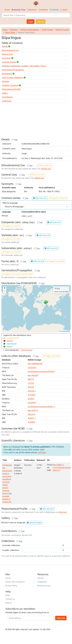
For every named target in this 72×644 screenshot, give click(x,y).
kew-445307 (33, 375)
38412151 (56, 470)
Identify (54, 10)
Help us (8, 603)
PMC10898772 (58, 465)
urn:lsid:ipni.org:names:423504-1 (41, 371)
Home (7, 10)
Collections (32, 10)
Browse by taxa (44, 586)
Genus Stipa (10, 32)
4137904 (31, 395)
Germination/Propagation (13, 70)
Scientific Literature (10, 85)
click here (42, 452)
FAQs (7, 595)
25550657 (32, 403)
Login (30, 22)
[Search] (36, 15)
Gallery (5, 93)
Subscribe (61, 618)
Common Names (9, 62)
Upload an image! (34, 523)
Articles (40, 578)
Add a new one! (39, 198)
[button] (4, 288)
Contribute (43, 10)
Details (5, 46)
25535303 (32, 367)
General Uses (7, 54)
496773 (31, 379)
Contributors (7, 97)
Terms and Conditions (15, 582)
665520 (31, 387)
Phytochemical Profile (11, 89)
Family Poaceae (62, 30)
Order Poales (47, 30)
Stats (64, 10)
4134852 (31, 422)
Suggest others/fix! (51, 356)
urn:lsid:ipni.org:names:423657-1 (41, 406)
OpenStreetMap (65, 331)
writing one (46, 169)
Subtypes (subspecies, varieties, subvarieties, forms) (24, 66)
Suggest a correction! (58, 198)
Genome (5, 81)
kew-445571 (33, 410)
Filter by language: (10, 203)
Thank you (42, 582)
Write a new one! (44, 165)
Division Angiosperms (29, 30)
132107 (31, 383)
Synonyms (6, 58)
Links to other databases (12, 77)
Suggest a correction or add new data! (17, 274)
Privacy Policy (11, 586)
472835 (31, 399)
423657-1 (32, 418)
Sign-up (40, 22)
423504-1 (32, 391)
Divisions (14, 30)
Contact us (10, 599)
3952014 (31, 414)
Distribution (7, 74)
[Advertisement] (36, 121)
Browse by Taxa (18, 10)
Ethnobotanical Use (10, 50)
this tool (63, 512)
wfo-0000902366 (35, 364)
